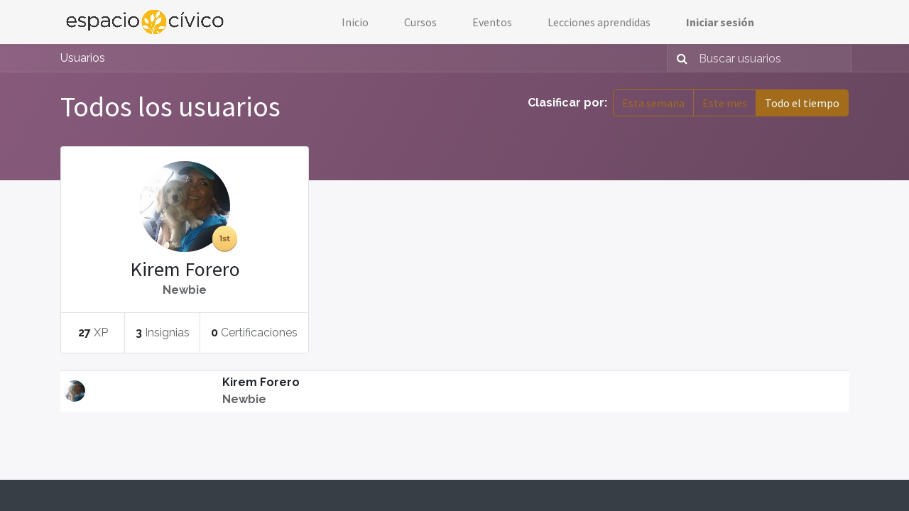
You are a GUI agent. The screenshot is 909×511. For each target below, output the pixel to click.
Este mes (724, 103)
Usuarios (82, 58)
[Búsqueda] (679, 58)
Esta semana (653, 103)
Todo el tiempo (802, 103)
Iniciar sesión (720, 22)
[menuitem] (355, 22)
